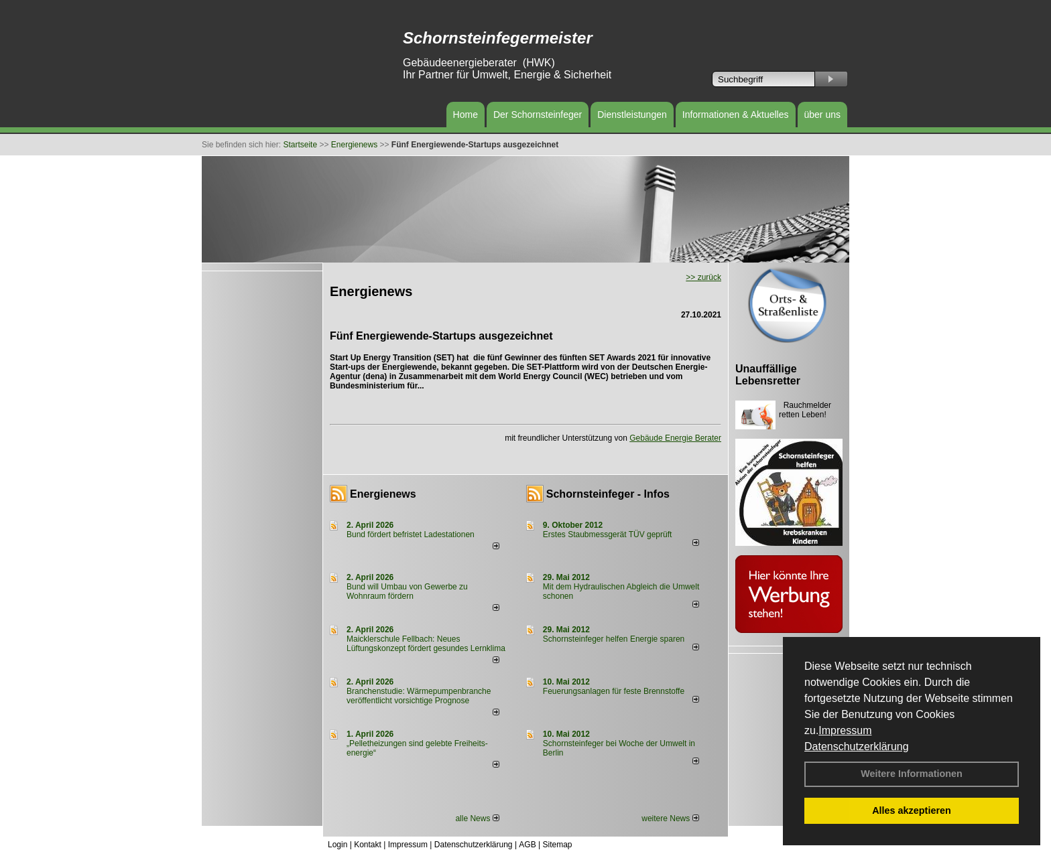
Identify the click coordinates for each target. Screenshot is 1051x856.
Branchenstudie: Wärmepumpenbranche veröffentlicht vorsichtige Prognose (419, 696)
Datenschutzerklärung (856, 746)
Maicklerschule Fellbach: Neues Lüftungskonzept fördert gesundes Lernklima (426, 643)
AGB (527, 844)
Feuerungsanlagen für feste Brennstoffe (613, 691)
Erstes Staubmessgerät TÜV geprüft (607, 534)
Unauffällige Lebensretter (767, 374)
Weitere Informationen (912, 773)
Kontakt (367, 844)
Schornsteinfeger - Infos (608, 494)
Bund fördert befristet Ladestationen (411, 534)
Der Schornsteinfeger (537, 114)
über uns (822, 114)
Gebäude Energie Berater (675, 438)
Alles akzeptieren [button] (911, 810)
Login (337, 844)
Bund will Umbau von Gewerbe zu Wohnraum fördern (407, 591)
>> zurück (703, 277)
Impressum (844, 730)
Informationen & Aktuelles (735, 114)
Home (465, 114)
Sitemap (557, 844)
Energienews (383, 494)
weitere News (669, 818)
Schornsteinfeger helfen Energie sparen (613, 639)
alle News (477, 818)
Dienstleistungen (632, 114)
